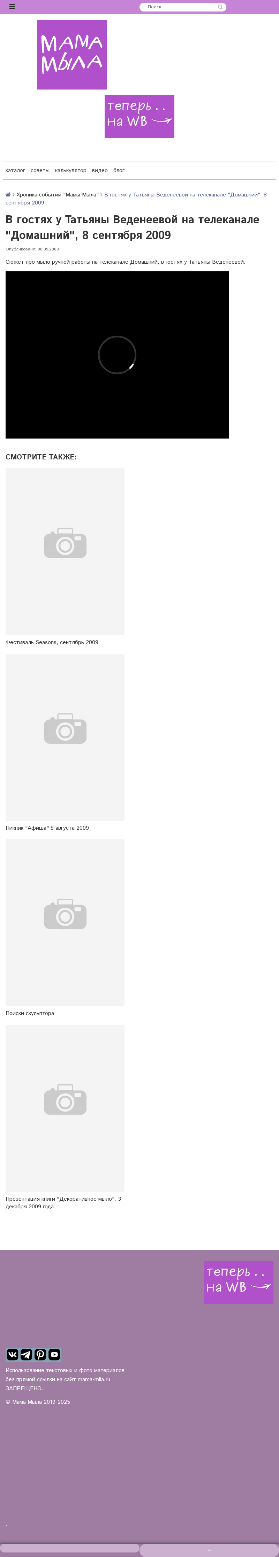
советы (40, 170)
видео (100, 170)
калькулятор (70, 170)
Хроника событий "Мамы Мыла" (57, 195)
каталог (15, 170)
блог (119, 170)
